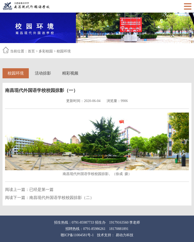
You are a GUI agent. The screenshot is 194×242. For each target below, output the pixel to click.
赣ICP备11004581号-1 (77, 235)
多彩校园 (46, 51)
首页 (31, 51)
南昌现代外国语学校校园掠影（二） (61, 197)
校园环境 (64, 51)
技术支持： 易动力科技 (115, 235)
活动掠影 (43, 73)
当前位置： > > (40, 51)
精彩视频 (70, 73)
